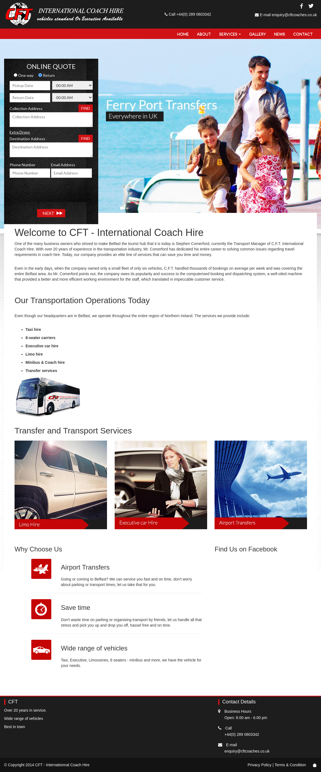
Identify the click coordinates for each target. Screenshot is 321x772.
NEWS (279, 34)
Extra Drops (20, 132)
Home (183, 34)
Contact (303, 34)
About (204, 34)
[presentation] (51, 191)
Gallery (257, 34)
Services (230, 34)
